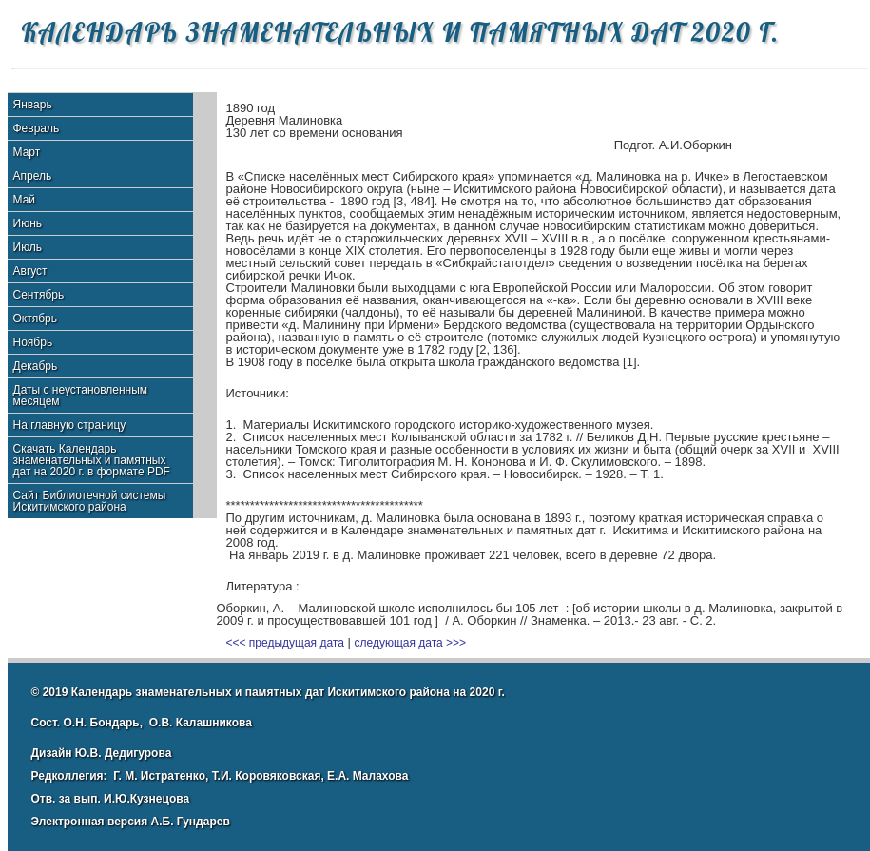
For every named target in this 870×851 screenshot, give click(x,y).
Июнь (28, 223)
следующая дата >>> (411, 642)
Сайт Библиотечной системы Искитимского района (89, 501)
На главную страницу (69, 425)
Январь (32, 104)
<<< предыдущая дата (285, 642)
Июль (28, 247)
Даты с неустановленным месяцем (80, 395)
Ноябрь (33, 342)
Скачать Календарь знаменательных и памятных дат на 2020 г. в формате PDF (91, 460)
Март (27, 152)
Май (24, 199)
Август (30, 271)
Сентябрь (39, 294)
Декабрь (35, 366)
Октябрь (35, 318)
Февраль (36, 128)
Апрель (32, 176)
